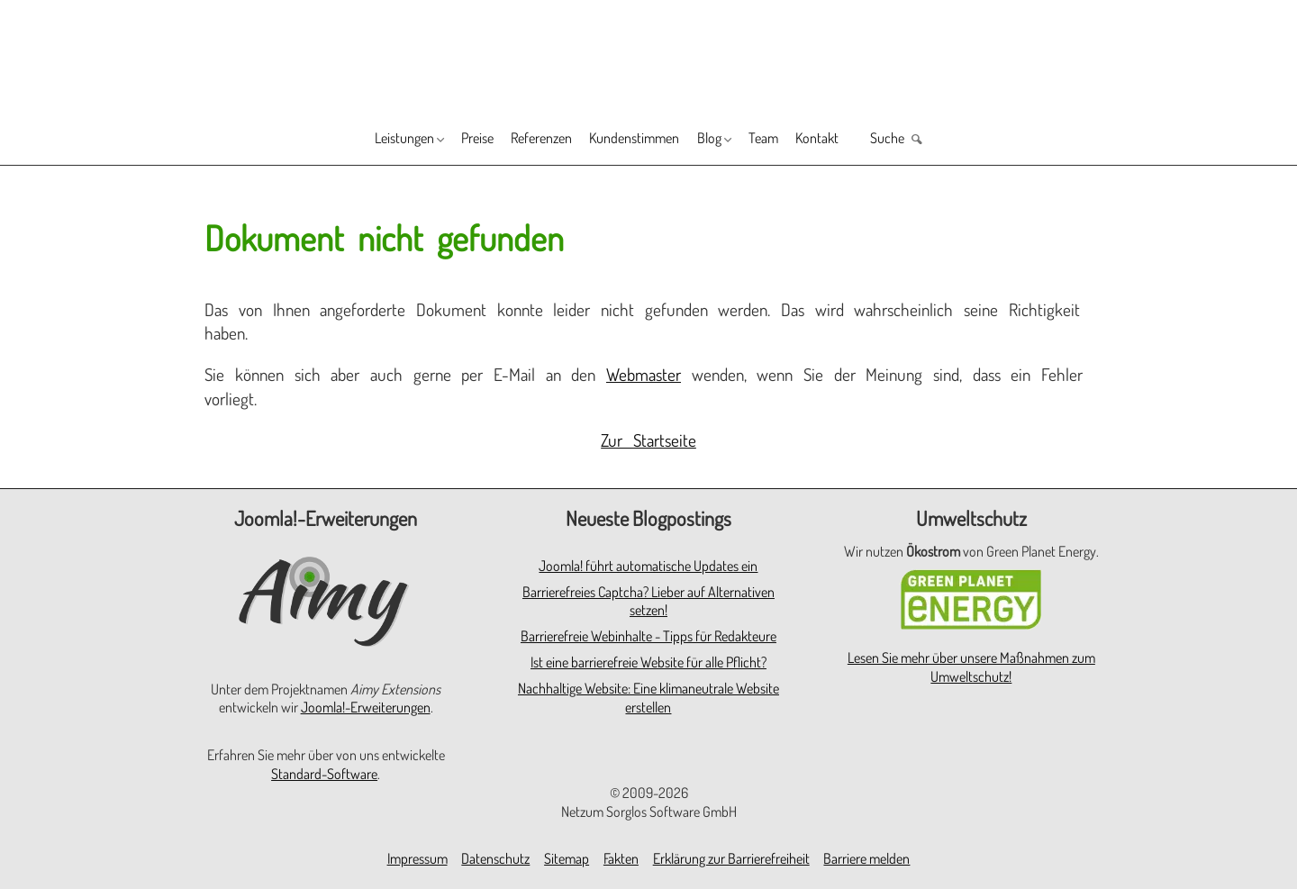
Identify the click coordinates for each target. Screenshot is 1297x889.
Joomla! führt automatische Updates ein (648, 566)
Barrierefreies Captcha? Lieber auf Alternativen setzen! (648, 601)
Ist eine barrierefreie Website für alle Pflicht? (648, 662)
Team (799, 140)
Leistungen (340, 140)
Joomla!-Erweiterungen (366, 707)
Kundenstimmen (635, 140)
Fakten (621, 858)
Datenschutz (495, 858)
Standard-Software (324, 774)
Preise (435, 140)
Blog (729, 140)
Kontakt (867, 140)
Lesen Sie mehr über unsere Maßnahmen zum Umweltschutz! (971, 667)
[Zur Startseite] (648, 55)
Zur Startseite (648, 440)
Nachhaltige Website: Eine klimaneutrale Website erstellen (648, 697)
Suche (954, 140)
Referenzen (518, 140)
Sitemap (566, 858)
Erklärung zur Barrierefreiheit (731, 858)
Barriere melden (866, 858)
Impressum (417, 858)
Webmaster (643, 374)
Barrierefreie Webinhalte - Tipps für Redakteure (648, 636)
